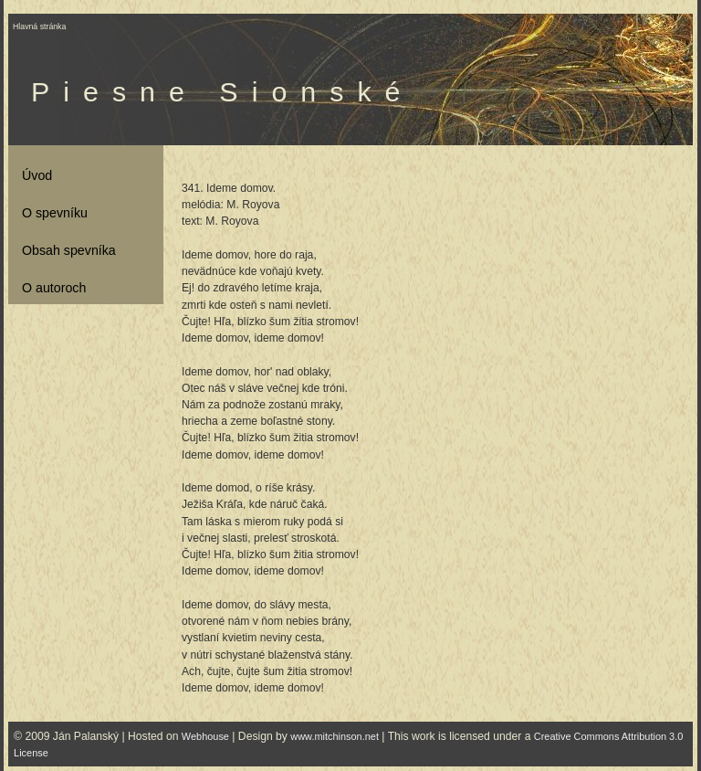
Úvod (37, 175)
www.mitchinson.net (334, 736)
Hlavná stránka (39, 26)
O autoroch (54, 287)
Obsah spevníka (69, 250)
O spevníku (55, 213)
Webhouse (205, 736)
